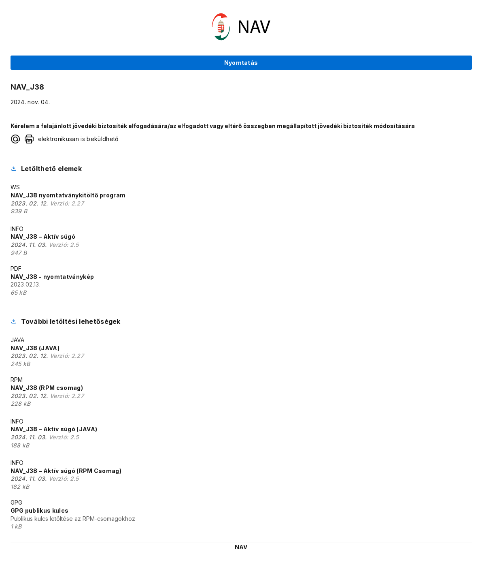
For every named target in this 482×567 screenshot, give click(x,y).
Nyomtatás (241, 62)
